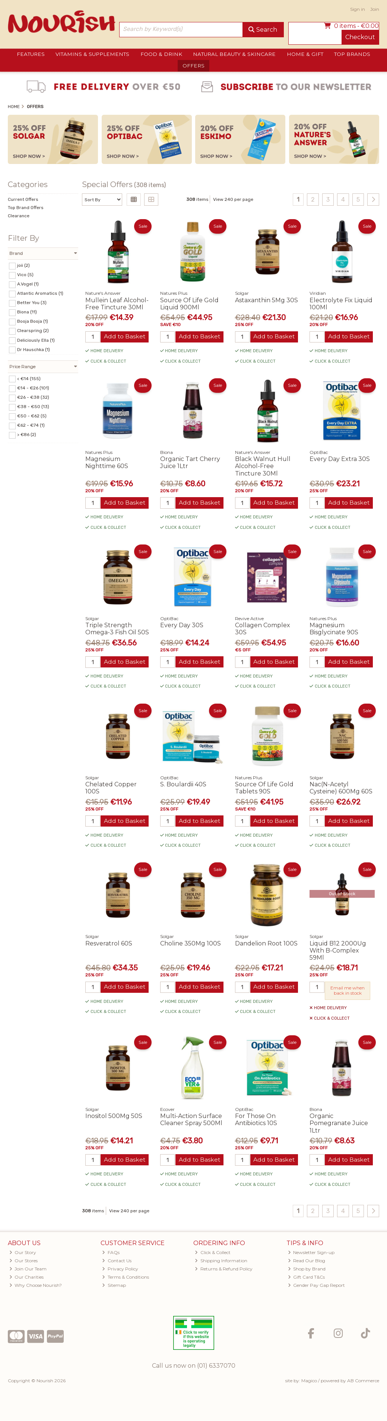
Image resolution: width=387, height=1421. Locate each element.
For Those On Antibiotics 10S (256, 1121)
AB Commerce (363, 1382)
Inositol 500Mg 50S (113, 1117)
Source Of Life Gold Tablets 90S (264, 788)
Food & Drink (161, 54)
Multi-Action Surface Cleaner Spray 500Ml (191, 1121)
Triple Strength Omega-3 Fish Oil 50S (117, 629)
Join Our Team (28, 1270)
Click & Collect (213, 1254)
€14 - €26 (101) (33, 388)
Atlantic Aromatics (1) (40, 293)
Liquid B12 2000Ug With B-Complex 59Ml (338, 951)
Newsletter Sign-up (311, 1254)
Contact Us (116, 1262)
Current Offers (23, 199)
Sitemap (114, 1286)
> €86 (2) (26, 434)
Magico (309, 1382)
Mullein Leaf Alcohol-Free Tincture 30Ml (117, 304)
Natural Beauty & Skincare (234, 54)
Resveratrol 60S (108, 944)
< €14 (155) (29, 378)
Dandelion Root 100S (266, 944)
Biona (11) (27, 312)
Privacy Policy (120, 1270)
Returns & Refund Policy (224, 1270)
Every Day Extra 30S (340, 459)
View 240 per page (233, 199)
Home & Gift (305, 54)
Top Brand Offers (26, 207)
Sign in (357, 9)
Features (31, 54)
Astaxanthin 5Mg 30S (266, 300)
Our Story (23, 1254)
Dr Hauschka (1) (33, 349)
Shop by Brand (307, 1270)
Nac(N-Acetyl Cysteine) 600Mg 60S (341, 788)
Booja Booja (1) (32, 321)
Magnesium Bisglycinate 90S (334, 629)
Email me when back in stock (347, 991)
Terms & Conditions (125, 1278)
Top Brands (352, 54)
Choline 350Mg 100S (190, 944)
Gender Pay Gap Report (316, 1286)
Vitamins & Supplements (92, 54)
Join (374, 9)
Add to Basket (125, 336)
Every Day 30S (181, 625)
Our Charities (26, 1278)
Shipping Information (221, 1262)
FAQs (111, 1254)
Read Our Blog (307, 1262)
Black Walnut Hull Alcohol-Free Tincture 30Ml (263, 466)
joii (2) (23, 265)
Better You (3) (32, 302)
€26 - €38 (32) (33, 397)
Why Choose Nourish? (35, 1286)
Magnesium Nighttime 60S (106, 463)
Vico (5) (25, 274)
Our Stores (23, 1262)
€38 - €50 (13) (33, 406)
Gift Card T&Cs (306, 1278)
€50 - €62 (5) (32, 416)
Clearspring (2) (33, 330)
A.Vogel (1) (28, 284)
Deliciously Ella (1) (36, 339)
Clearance (18, 215)
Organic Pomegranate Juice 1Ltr (339, 1124)
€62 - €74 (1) (31, 425)
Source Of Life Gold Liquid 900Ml (189, 304)
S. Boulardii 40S (183, 785)
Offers (193, 66)
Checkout (360, 37)
